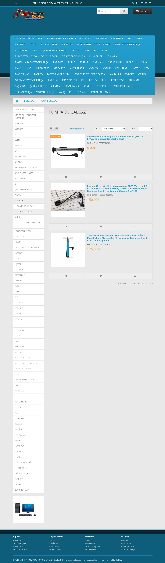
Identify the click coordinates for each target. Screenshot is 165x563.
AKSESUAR (117, 38)
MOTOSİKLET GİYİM (58, 74)
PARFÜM (53, 80)
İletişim (52, 540)
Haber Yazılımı (55, 549)
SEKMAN (55, 86)
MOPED (38, 74)
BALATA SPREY (49, 44)
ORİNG (142, 74)
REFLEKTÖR (117, 80)
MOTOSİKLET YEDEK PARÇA (89, 74)
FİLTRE (71, 62)
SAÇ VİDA (20, 86)
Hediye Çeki (90, 543)
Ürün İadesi (53, 543)
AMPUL (141, 38)
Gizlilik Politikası (19, 546)
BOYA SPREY (22, 50)
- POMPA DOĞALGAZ (24, 211)
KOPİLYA (93, 68)
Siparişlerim (126, 543)
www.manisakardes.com (75, 560)
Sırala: (97, 128)
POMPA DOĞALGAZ (49, 101)
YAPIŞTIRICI (65, 92)
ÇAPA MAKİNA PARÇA (54, 50)
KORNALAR (121, 68)
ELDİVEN (112, 56)
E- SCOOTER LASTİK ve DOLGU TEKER (36, 56)
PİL (83, 80)
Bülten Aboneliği (128, 549)
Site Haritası (54, 546)
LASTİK (136, 68)
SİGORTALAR (72, 86)
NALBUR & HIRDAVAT (121, 74)
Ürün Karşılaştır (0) (76, 129)
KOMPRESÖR (77, 68)
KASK (144, 62)
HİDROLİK (131, 62)
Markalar (88, 540)
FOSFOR (84, 62)
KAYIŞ (18, 68)
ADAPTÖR (101, 38)
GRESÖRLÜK (115, 62)
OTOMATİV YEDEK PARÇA (29, 80)
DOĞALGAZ (90, 50)
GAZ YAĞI (98, 62)
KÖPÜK (107, 68)
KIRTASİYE (59, 68)
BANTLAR (67, 44)
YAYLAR (81, 92)
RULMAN (134, 80)
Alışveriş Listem (127, 546)
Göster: (135, 128)
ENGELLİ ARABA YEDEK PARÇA (32, 62)
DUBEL (105, 50)
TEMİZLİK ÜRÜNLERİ (122, 86)
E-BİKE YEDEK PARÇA (73, 56)
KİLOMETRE (42, 68)
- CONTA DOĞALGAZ (24, 206)
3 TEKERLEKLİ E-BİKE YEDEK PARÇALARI (69, 38)
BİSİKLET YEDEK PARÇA (128, 44)
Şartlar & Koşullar (20, 549)
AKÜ (129, 38)
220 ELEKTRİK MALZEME (28, 38)
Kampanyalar (90, 549)
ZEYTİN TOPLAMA (100, 92)
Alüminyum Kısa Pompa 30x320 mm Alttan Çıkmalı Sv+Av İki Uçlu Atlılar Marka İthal (115, 137)
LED (146, 68)
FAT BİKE (58, 62)
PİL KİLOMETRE (21, 402)
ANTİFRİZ (20, 44)
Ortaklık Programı (92, 546)
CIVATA (75, 50)
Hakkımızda (17, 540)
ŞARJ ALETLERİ (38, 86)
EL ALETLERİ (96, 56)
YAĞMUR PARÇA (45, 92)
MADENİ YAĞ (22, 74)
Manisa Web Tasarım (95, 560)
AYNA (33, 44)
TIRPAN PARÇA (23, 92)
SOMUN (88, 86)
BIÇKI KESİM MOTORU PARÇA (93, 44)
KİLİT (29, 68)
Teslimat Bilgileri (19, 543)
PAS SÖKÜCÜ (69, 80)
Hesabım (124, 540)
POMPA (93, 80)
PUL (104, 80)
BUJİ (35, 50)
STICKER (102, 86)
